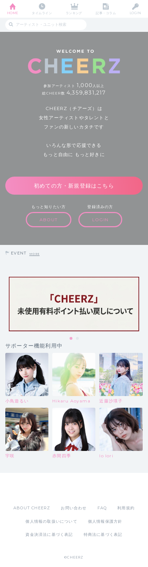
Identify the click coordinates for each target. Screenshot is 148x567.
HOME (12, 13)
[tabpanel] (74, 304)
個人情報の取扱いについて (51, 521)
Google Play (92, 488)
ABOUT (49, 219)
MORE (34, 254)
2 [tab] (77, 338)
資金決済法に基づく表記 (49, 534)
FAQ (102, 507)
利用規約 (126, 507)
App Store (55, 488)
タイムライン (42, 13)
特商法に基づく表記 (103, 534)
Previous (7, 304)
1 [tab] (71, 338)
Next (141, 304)
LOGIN (135, 13)
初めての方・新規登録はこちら (74, 185)
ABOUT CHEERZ (31, 507)
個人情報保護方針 (105, 521)
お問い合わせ (74, 507)
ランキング (74, 13)
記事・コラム (106, 13)
